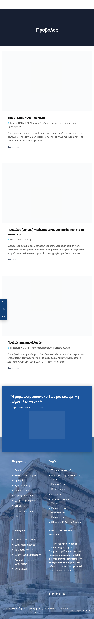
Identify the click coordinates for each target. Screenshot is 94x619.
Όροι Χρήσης (34, 608)
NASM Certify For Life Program (66, 522)
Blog (17, 515)
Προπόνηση (55, 123)
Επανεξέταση (58, 517)
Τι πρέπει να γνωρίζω (62, 470)
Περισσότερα (13, 147)
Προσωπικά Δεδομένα (15, 608)
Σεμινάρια (20, 505)
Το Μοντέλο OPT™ (24, 549)
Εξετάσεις (56, 494)
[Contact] (3, 316)
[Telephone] (3, 302)
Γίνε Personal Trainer (25, 539)
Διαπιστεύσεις (22, 490)
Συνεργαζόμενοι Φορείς (27, 544)
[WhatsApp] (3, 309)
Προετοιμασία (58, 489)
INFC (36, 612)
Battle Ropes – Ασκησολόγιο (26, 117)
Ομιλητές (19, 480)
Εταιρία (18, 470)
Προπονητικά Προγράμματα (56, 347)
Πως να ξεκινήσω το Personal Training (66, 477)
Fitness (13, 123)
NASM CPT (23, 123)
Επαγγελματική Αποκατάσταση (59, 510)
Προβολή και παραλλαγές (24, 342)
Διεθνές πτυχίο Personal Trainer (63, 501)
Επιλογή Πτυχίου (59, 484)
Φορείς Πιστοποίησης (25, 475)
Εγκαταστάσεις (22, 485)
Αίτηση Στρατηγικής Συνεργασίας (25, 561)
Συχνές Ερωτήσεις (24, 495)
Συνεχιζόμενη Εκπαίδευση (28, 554)
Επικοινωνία (21, 568)
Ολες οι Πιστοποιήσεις (26, 500)
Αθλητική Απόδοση (39, 123)
